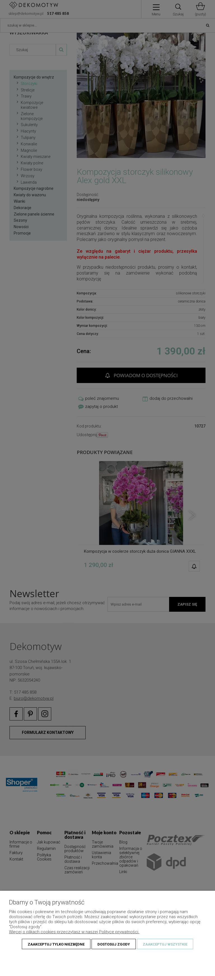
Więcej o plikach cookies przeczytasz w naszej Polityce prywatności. (74, 931)
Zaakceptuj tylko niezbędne (56, 944)
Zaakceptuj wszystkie (165, 944)
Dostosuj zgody (113, 944)
